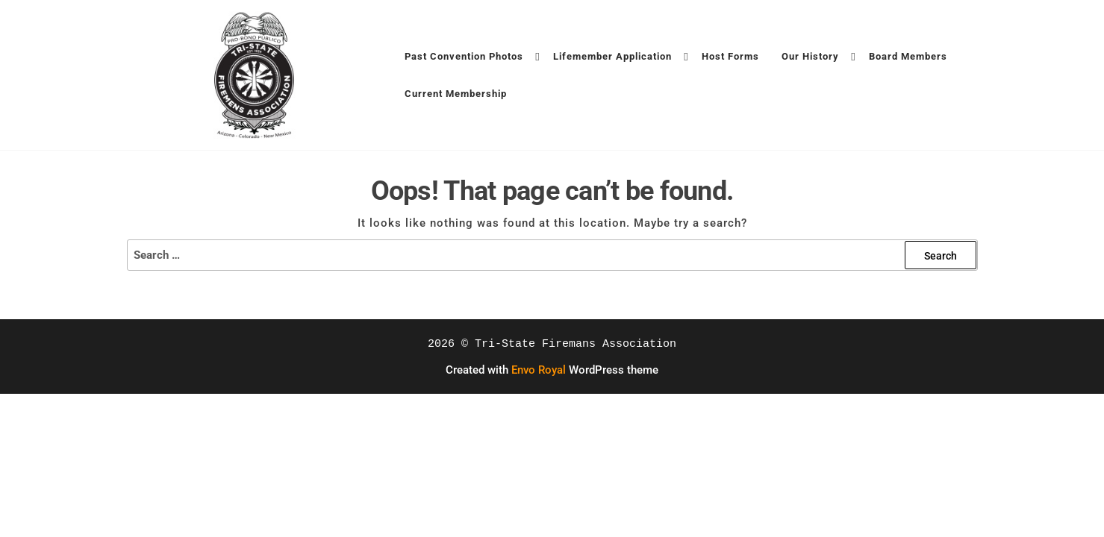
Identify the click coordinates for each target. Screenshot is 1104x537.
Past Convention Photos (464, 56)
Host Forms (730, 56)
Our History (810, 56)
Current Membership (456, 93)
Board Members (908, 56)
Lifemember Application (612, 56)
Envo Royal (538, 369)
